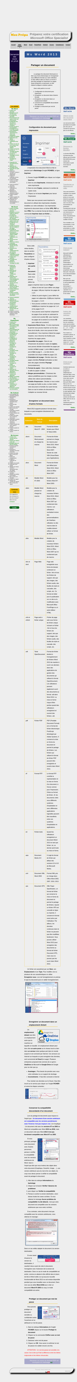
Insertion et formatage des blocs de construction (14, 151)
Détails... (73, 133)
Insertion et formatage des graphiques (13, 357)
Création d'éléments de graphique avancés (14, 290)
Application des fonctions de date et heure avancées (14, 286)
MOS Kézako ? (20, 46)
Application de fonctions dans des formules (14, 308)
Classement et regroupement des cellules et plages (14, 233)
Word (25, 44)
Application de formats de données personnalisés (14, 301)
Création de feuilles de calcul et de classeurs (14, 209)
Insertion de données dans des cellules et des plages (14, 227)
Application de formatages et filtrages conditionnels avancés (13, 273)
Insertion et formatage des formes (13, 347)
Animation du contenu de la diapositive (13, 374)
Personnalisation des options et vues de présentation (14, 331)
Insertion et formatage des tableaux (13, 353)
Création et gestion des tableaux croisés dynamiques (14, 294)
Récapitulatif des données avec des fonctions (14, 246)
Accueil (13, 44)
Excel (30, 44)
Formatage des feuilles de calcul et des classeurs (14, 217)
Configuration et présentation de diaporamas (13, 339)
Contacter (12, 501)
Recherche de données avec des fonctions (14, 283)
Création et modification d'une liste (14, 141)
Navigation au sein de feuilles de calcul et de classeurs (14, 213)
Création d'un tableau (14, 136)
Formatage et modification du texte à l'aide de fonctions (14, 254)
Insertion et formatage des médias (13, 366)
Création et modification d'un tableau (14, 237)
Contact (68, 44)
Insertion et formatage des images (13, 159)
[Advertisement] (37, 18)
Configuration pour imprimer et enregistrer (14, 223)
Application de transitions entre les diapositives (14, 370)
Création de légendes (14, 148)
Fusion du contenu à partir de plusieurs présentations (14, 380)
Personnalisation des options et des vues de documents (14, 119)
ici (51, 118)
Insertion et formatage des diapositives (13, 343)
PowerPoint (37, 44)
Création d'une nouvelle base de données (13, 438)
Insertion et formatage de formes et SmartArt (14, 155)
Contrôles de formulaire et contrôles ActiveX (14, 305)
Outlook (45, 44)
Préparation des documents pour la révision (14, 163)
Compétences (60, 44)
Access (52, 44)
